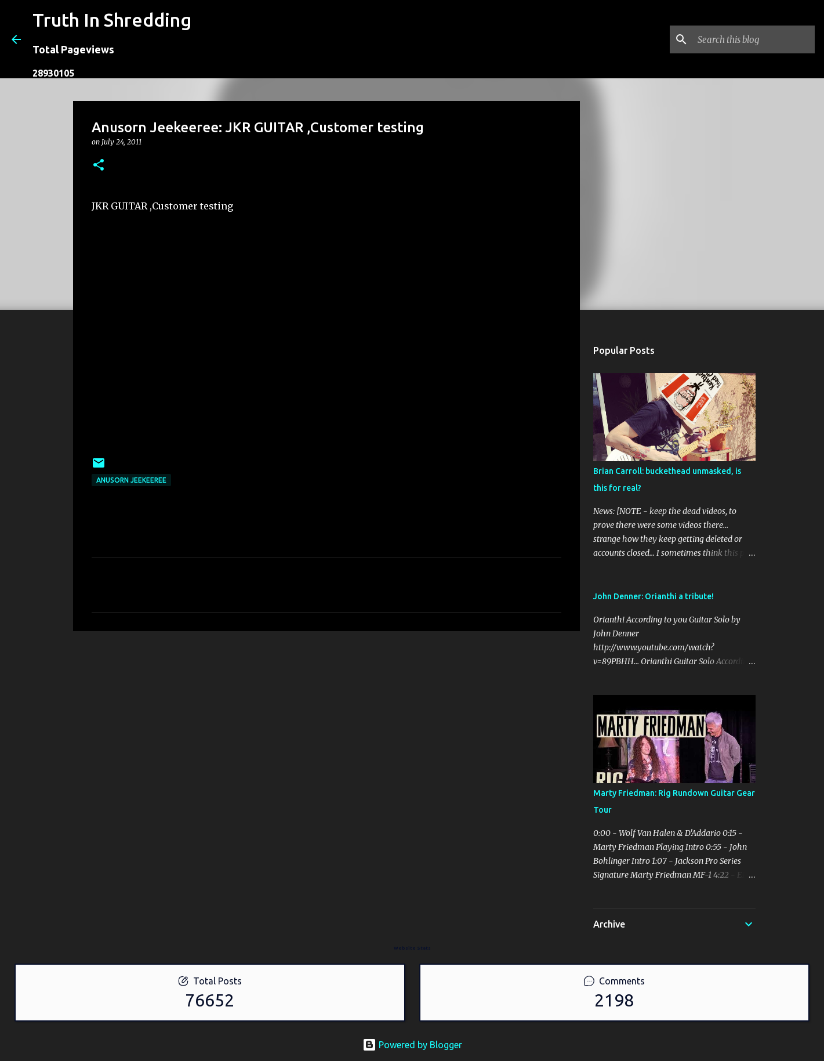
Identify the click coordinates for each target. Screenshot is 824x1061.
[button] (99, 165)
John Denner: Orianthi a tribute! (653, 596)
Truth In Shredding (111, 19)
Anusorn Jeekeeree (131, 480)
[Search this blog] (754, 39)
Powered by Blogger (412, 1045)
